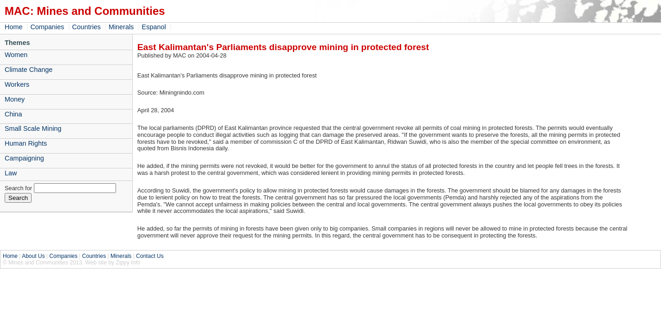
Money (15, 99)
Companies (47, 27)
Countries (86, 27)
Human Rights (26, 143)
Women (16, 54)
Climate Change (28, 69)
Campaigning (24, 158)
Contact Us (149, 256)
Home (13, 27)
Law (11, 173)
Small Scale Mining (33, 128)
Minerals (121, 27)
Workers (17, 84)
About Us (33, 256)
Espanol (154, 27)
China (13, 114)
